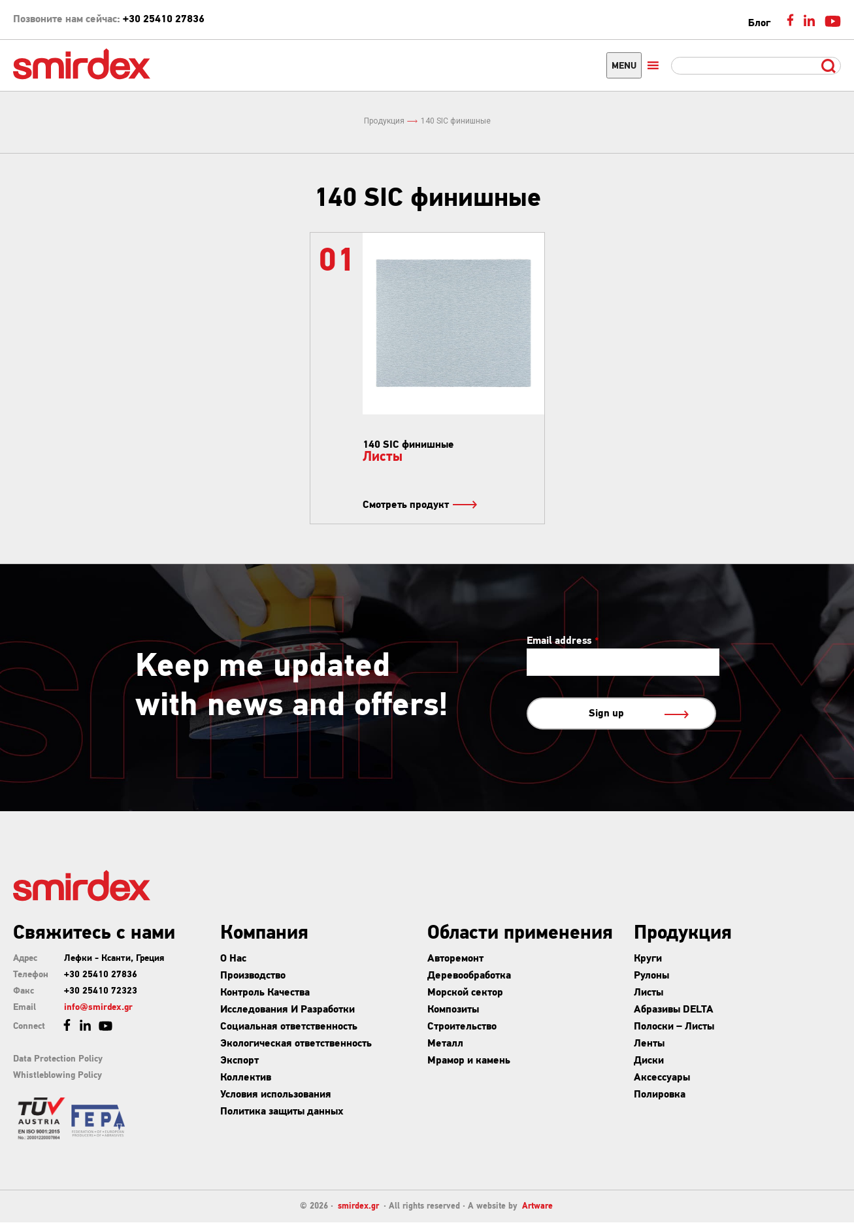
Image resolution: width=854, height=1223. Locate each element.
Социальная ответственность (288, 1027)
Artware (537, 1206)
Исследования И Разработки (287, 1010)
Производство (253, 976)
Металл (445, 1044)
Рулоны (651, 976)
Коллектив (245, 1078)
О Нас (233, 959)
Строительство (462, 1027)
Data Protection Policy (58, 1059)
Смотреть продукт (419, 505)
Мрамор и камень (468, 1061)
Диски (649, 1061)
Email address (563, 641)
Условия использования (275, 1095)
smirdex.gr (358, 1206)
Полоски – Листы (674, 1027)
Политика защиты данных (282, 1112)
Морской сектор (465, 993)
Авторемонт (455, 959)
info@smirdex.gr (98, 1008)
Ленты (649, 1044)
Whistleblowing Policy (57, 1076)
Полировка (659, 1095)
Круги (648, 959)
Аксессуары (662, 1078)
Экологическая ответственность (296, 1044)
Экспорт (239, 1061)
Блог (759, 23)
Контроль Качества (265, 993)
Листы (648, 993)
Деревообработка (469, 976)
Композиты (453, 1010)
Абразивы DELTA (674, 1010)
